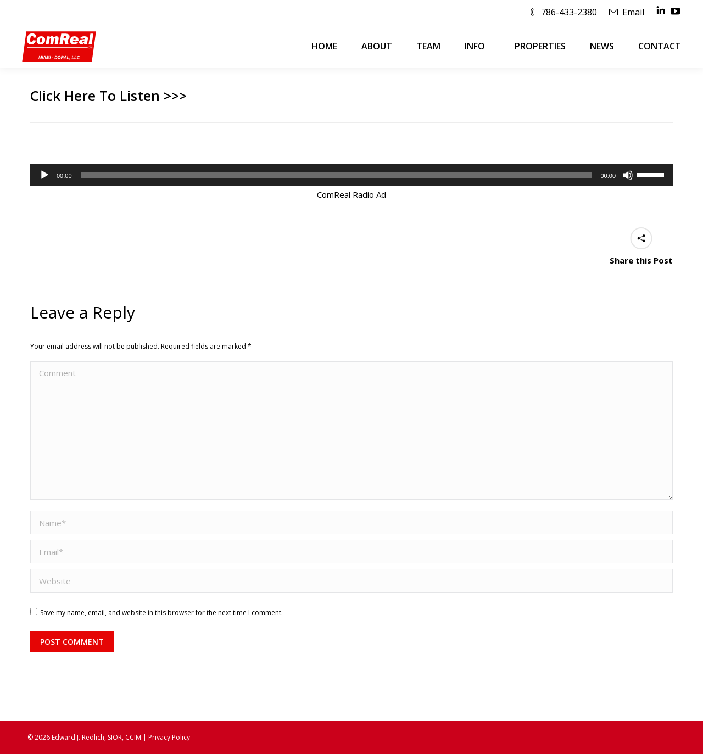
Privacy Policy (169, 737)
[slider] (336, 175)
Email (633, 12)
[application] (351, 175)
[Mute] (627, 175)
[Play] (44, 175)
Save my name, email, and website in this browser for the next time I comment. (161, 612)
